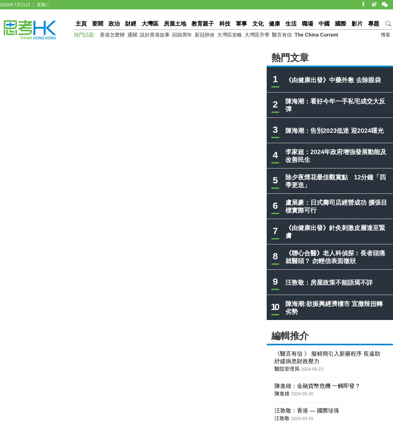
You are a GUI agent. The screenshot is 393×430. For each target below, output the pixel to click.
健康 (274, 24)
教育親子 (203, 24)
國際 (340, 24)
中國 (324, 24)
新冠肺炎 (205, 35)
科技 (224, 24)
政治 (114, 24)
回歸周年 (182, 35)
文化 (258, 24)
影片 (357, 24)
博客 (386, 35)
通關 (132, 35)
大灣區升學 (257, 35)
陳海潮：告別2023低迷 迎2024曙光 (334, 130)
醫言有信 (282, 35)
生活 (291, 24)
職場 (307, 24)
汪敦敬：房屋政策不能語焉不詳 (329, 282)
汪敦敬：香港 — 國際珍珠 (306, 411)
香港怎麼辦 (112, 35)
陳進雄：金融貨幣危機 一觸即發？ (317, 386)
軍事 (241, 24)
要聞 (97, 24)
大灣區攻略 (229, 35)
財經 (130, 24)
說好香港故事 (155, 35)
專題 (373, 24)
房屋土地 (175, 24)
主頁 (81, 24)
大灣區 (150, 24)
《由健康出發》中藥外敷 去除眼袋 (333, 80)
